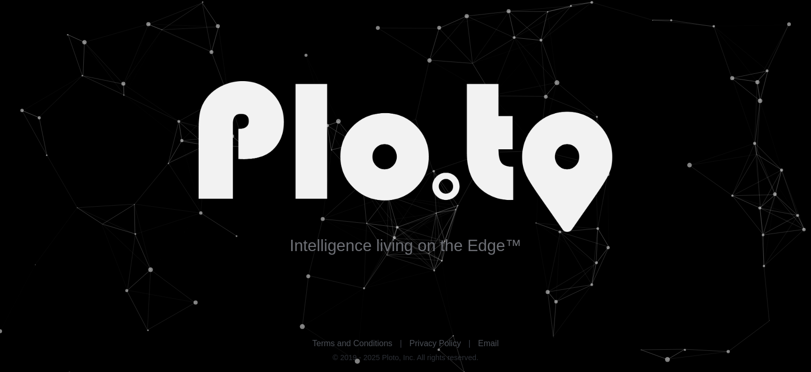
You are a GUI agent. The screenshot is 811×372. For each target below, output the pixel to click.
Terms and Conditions (352, 343)
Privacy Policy (435, 343)
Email (488, 343)
